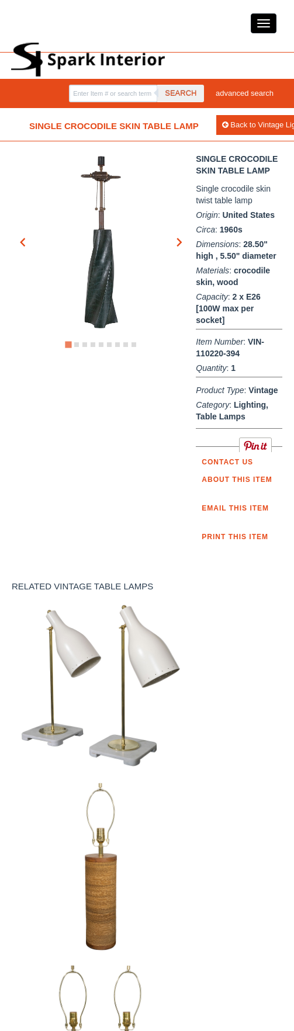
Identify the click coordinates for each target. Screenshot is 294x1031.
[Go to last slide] (23, 242)
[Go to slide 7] (117, 344)
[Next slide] (178, 242)
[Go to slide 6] (109, 344)
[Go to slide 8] (125, 344)
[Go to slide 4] (93, 344)
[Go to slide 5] (101, 344)
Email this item (235, 508)
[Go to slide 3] (84, 344)
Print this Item (235, 537)
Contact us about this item (237, 471)
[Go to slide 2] (76, 344)
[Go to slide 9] (134, 344)
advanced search (245, 93)
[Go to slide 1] (68, 345)
